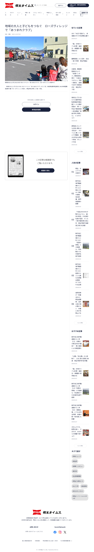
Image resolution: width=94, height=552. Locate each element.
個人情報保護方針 (27, 541)
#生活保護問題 (77, 476)
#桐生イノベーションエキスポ (80, 497)
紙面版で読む (45, 170)
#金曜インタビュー (78, 466)
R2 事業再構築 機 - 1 (66, 541)
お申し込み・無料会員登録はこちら (78, 5)
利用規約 (37, 541)
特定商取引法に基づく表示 (50, 541)
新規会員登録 (36, 110)
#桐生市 (75, 461)
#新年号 (75, 471)
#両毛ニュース (77, 456)
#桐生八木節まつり (78, 481)
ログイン (36, 104)
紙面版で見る (84, 14)
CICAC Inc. (56, 549)
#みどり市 (75, 486)
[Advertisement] (36, 132)
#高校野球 (84, 486)
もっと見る (80, 151)
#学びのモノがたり (78, 491)
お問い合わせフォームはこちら (34, 531)
